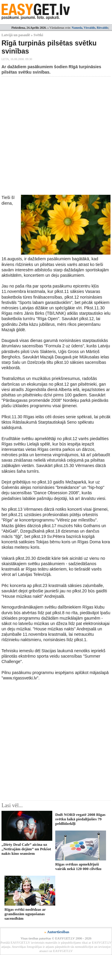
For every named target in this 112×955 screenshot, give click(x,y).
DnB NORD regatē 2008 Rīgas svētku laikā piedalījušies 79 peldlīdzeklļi (80, 819)
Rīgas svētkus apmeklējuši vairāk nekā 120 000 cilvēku (78, 866)
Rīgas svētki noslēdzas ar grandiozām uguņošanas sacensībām (25, 914)
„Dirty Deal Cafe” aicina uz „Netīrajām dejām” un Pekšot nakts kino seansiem (26, 849)
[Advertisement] (56, 136)
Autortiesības (58, 932)
